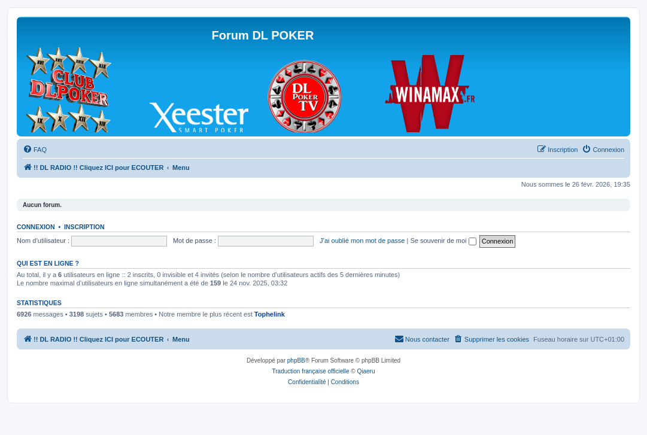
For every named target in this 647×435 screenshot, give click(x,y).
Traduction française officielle (311, 371)
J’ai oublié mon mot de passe (362, 240)
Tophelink (269, 314)
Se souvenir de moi (443, 240)
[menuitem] (35, 149)
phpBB (296, 360)
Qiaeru (366, 371)
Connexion (36, 226)
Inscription (84, 226)
